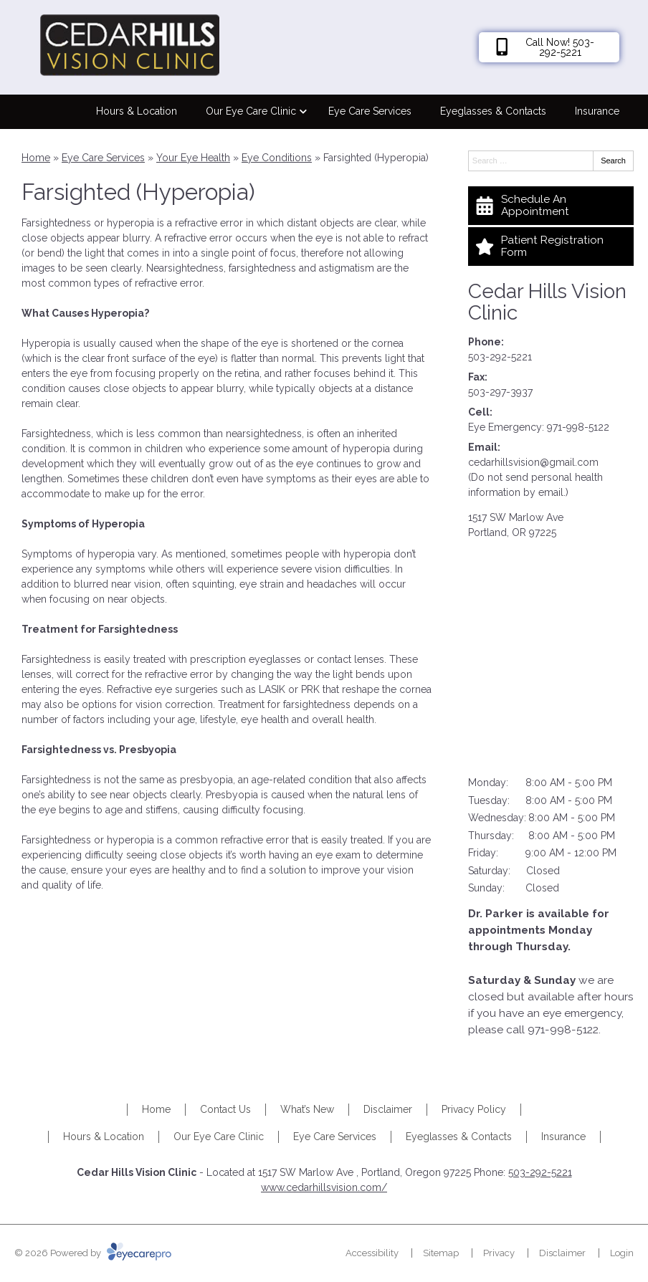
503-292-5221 (500, 357)
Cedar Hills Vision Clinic (547, 302)
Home (36, 157)
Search (613, 160)
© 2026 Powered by (92, 1253)
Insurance (597, 111)
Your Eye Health (193, 157)
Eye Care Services (369, 111)
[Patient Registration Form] (551, 246)
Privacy (499, 1253)
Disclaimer (387, 1109)
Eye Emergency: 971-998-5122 (538, 427)
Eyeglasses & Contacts (493, 111)
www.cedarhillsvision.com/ (324, 1187)
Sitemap (441, 1253)
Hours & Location (136, 111)
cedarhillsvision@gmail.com (533, 462)
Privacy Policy (474, 1109)
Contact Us (225, 1109)
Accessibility (372, 1253)
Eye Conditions (277, 157)
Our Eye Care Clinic (251, 111)
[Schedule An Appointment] (551, 205)
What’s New (307, 1109)
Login (622, 1253)
